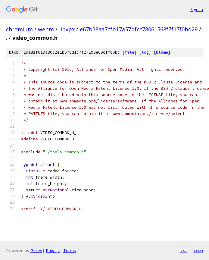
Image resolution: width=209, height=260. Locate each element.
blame (162, 52)
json (198, 250)
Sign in (196, 9)
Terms (69, 250)
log (145, 52)
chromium (19, 29)
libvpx (67, 29)
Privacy (53, 250)
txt (183, 250)
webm (46, 29)
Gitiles (36, 250)
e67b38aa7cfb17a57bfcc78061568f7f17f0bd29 (139, 29)
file (129, 52)
